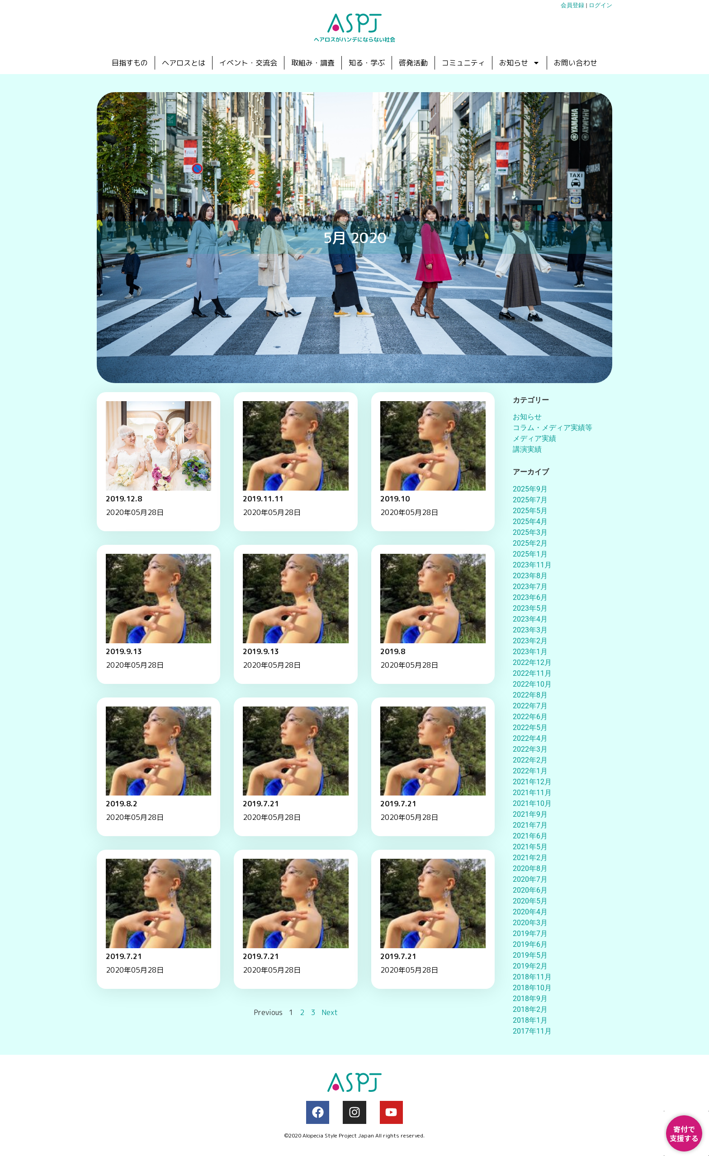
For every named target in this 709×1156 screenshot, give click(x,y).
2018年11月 (532, 977)
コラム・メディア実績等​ (552, 427)
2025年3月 (530, 532)
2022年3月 (530, 749)
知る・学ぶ (367, 63)
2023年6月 (530, 597)
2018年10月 (532, 987)
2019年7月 (530, 933)
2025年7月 (530, 500)
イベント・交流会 (248, 63)
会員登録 (572, 5)
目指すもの (130, 63)
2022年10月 (532, 684)
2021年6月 (530, 836)
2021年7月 (530, 825)
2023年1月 (530, 651)
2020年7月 (530, 879)
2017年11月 (532, 1031)
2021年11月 (532, 792)
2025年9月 (530, 489)
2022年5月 (530, 727)
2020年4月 (530, 912)
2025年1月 (530, 554)
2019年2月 (530, 966)
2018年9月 (530, 998)
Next (329, 1016)
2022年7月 (530, 706)
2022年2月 (530, 760)
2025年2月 (530, 543)
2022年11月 (532, 673)
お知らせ (519, 63)
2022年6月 (530, 716)
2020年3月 (530, 922)
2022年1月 (530, 771)
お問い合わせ (575, 63)
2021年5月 (530, 846)
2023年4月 (530, 619)
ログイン (600, 5)
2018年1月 (530, 1020)
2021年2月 (530, 857)
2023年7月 (530, 586)
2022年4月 (530, 738)
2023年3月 (530, 630)
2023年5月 (530, 608)
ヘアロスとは (183, 63)
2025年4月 (530, 521)
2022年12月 (532, 662)
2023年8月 (530, 575)
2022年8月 (530, 695)
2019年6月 (530, 944)
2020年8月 (530, 868)
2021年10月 (532, 803)
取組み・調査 (313, 63)
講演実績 (527, 449)
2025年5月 (530, 510)
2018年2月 (530, 1009)
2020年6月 (530, 890)
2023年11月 (532, 565)
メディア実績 (534, 438)
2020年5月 (530, 901)
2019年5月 (530, 955)
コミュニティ (463, 63)
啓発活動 (413, 63)
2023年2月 (530, 641)
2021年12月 (532, 781)
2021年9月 (530, 814)
